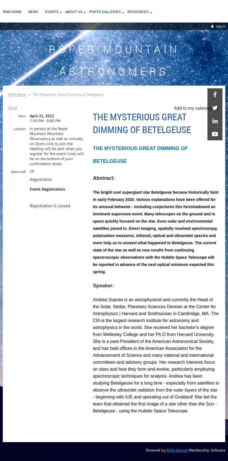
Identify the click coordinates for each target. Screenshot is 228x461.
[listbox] (197, 108)
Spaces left (18, 172)
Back (12, 107)
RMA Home (17, 94)
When (22, 116)
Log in (220, 26)
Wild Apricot (176, 450)
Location (20, 129)
